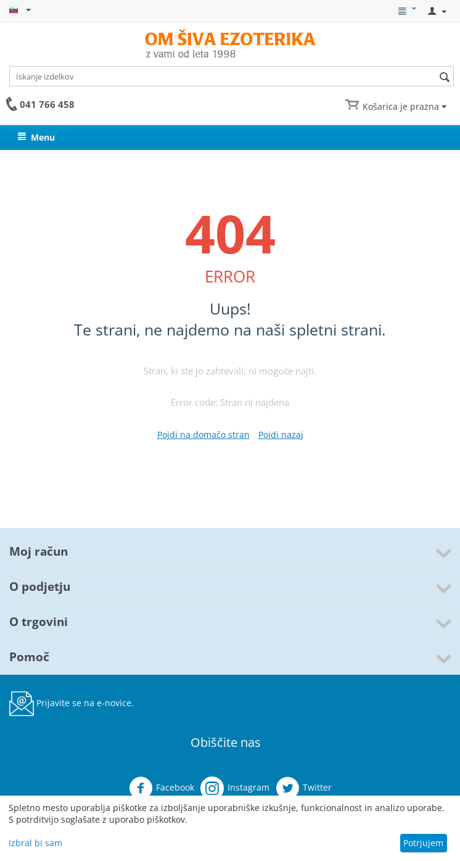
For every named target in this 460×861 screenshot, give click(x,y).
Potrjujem (423, 843)
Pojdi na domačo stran (203, 434)
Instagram (234, 788)
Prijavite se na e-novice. (71, 703)
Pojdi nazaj (280, 434)
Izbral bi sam (35, 843)
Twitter (304, 788)
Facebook (161, 788)
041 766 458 (47, 104)
